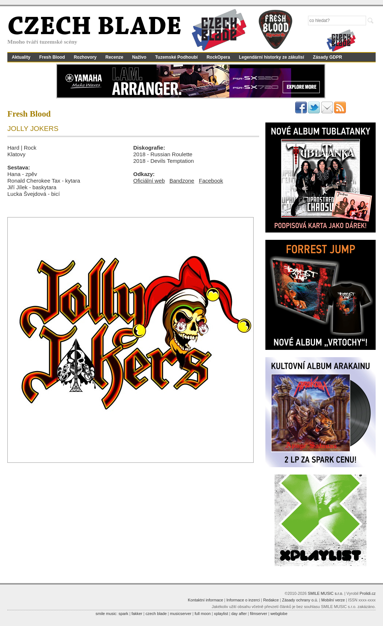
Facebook (211, 180)
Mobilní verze (333, 600)
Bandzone (181, 180)
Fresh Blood (52, 57)
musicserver (180, 613)
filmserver (258, 613)
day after (239, 613)
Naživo (139, 57)
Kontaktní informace (205, 600)
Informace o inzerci (243, 600)
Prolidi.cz (367, 593)
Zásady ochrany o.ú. (300, 600)
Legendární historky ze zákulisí (271, 57)
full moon (202, 613)
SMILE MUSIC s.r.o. (325, 593)
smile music (106, 613)
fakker (137, 613)
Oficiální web (149, 180)
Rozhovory (85, 57)
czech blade (156, 613)
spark (123, 613)
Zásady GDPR (327, 57)
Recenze (114, 57)
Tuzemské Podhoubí (176, 57)
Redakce (271, 600)
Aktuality (21, 57)
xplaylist (221, 613)
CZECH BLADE (94, 28)
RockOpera (218, 57)
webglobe (279, 613)
